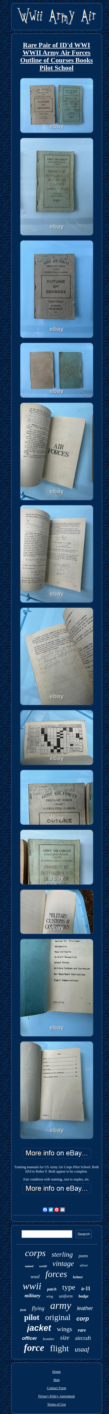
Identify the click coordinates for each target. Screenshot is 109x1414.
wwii (32, 1286)
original (58, 1317)
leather (85, 1308)
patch (51, 1289)
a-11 (85, 1288)
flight (59, 1348)
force (34, 1347)
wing (49, 1296)
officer (29, 1338)
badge (83, 1296)
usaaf (82, 1349)
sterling (62, 1254)
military (33, 1295)
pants (83, 1255)
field (23, 1310)
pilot (32, 1317)
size (64, 1337)
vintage (63, 1263)
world (43, 1266)
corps (35, 1253)
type (68, 1287)
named (29, 1266)
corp (82, 1318)
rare (82, 1330)
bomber (48, 1339)
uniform (66, 1296)
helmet (78, 1277)
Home (56, 1372)
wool (35, 1276)
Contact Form (56, 1388)
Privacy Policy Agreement (56, 1396)
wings (64, 1329)
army (60, 1305)
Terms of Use (56, 1404)
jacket (39, 1328)
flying (38, 1308)
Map (56, 1380)
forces (56, 1274)
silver (84, 1265)
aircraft (83, 1338)
